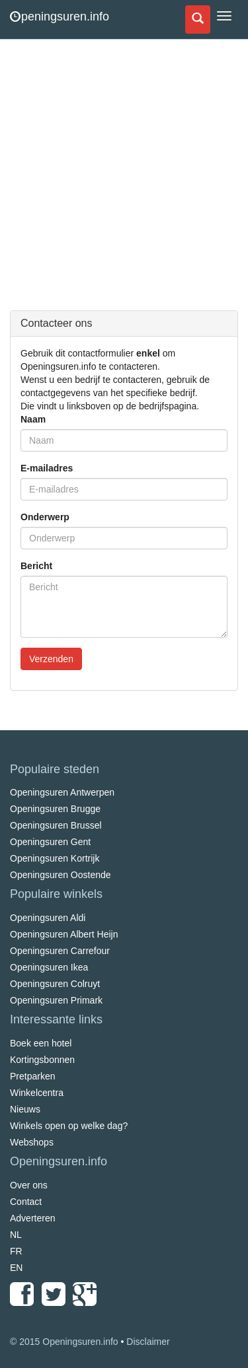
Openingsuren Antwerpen (62, 792)
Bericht (36, 566)
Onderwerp (45, 517)
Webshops (32, 1142)
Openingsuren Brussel (56, 825)
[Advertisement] (124, 183)
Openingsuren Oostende (60, 875)
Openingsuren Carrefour (60, 950)
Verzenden (51, 659)
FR (16, 1251)
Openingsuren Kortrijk (54, 858)
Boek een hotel (40, 1043)
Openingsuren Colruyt (55, 983)
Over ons (29, 1185)
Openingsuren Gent (50, 842)
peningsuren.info (59, 16)
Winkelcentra (36, 1092)
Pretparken (32, 1076)
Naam (33, 419)
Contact (26, 1201)
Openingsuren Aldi (47, 917)
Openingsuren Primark (56, 1000)
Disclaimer (147, 1341)
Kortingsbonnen (42, 1059)
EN (16, 1267)
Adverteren (32, 1218)
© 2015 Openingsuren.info (64, 1341)
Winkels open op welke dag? (69, 1125)
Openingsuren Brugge (55, 809)
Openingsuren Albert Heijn (64, 934)
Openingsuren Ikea (49, 967)
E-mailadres (47, 468)
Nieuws (25, 1109)
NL (16, 1234)
